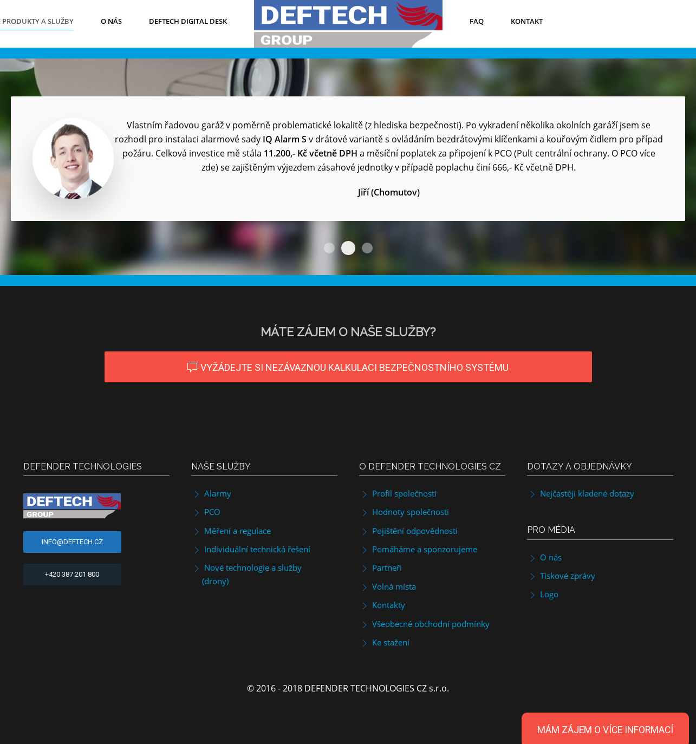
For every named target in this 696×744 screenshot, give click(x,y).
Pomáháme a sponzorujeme (418, 549)
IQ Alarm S (329, 248)
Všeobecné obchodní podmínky (424, 623)
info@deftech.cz (72, 542)
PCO (205, 511)
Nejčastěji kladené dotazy (580, 493)
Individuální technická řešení (250, 549)
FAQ (477, 21)
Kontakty (382, 604)
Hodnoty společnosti (404, 511)
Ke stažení (384, 642)
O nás (111, 21)
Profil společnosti (398, 493)
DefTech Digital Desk (188, 21)
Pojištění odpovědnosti (408, 530)
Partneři (380, 567)
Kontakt (527, 21)
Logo (542, 594)
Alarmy (211, 493)
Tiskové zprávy (561, 575)
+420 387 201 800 (72, 574)
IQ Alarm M (367, 248)
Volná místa (387, 586)
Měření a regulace (231, 530)
